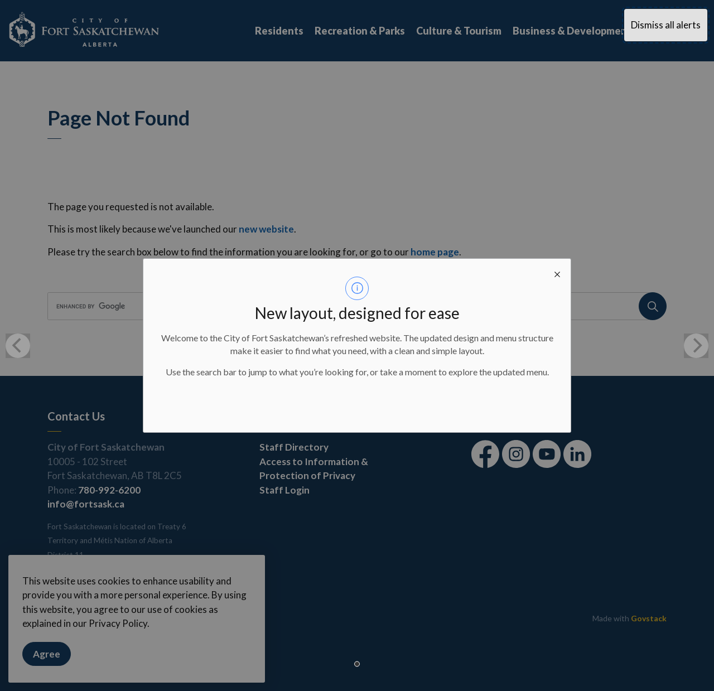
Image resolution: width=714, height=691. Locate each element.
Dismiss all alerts (666, 25)
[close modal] (557, 272)
